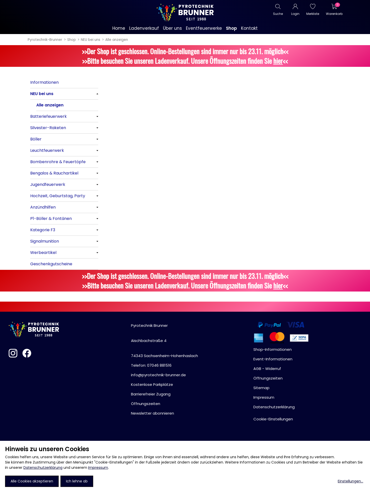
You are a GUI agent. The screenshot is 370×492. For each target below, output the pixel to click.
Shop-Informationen (272, 349)
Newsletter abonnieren (152, 413)
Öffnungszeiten (145, 403)
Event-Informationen (272, 359)
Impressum (98, 467)
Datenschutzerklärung (42, 467)
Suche (278, 14)
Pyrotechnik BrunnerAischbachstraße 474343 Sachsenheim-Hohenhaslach (164, 340)
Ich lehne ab (77, 481)
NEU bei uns (90, 39)
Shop (71, 39)
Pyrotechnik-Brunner (45, 39)
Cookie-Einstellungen (273, 419)
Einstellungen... (350, 481)
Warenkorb (334, 14)
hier (278, 61)
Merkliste (312, 14)
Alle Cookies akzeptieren (32, 481)
